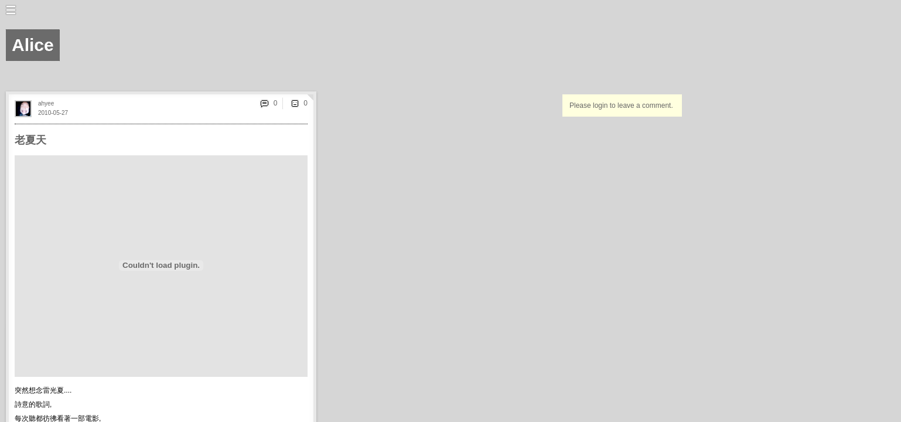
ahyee (46, 103)
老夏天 (30, 140)
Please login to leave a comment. (621, 105)
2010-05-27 (53, 113)
